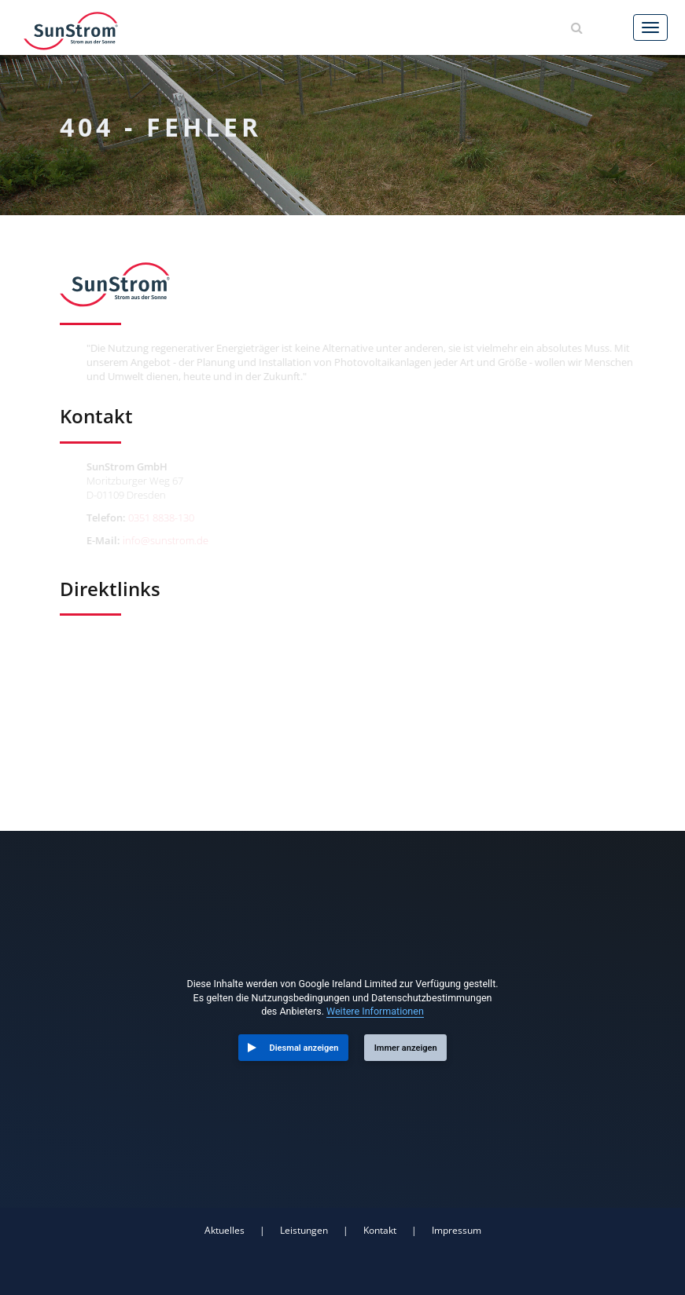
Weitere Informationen (375, 1011)
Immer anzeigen (405, 1048)
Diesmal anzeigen (304, 1048)
